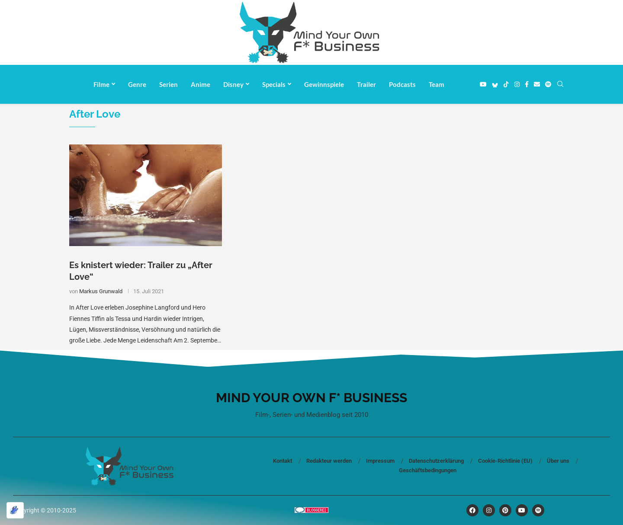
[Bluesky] (494, 84)
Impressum (380, 461)
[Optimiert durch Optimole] (15, 510)
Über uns (558, 461)
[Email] (536, 84)
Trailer (366, 84)
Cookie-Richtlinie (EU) (505, 461)
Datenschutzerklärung (436, 461)
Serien (168, 84)
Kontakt (282, 461)
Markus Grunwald (100, 291)
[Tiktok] (506, 84)
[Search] (560, 84)
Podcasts (402, 84)
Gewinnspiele (324, 84)
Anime (200, 84)
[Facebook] (526, 84)
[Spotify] (548, 84)
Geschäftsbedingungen (427, 470)
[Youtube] (483, 84)
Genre (137, 84)
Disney (233, 84)
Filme (101, 84)
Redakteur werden (329, 461)
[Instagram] (517, 84)
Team (436, 84)
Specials (274, 84)
